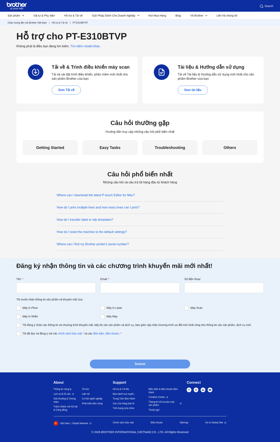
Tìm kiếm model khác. (85, 46)
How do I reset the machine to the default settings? (92, 232)
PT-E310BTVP (80, 22)
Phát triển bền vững (92, 403)
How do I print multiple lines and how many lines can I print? (98, 207)
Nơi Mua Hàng (157, 15)
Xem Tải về (66, 90)
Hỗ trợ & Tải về (73, 15)
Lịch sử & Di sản (62, 394)
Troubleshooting (170, 147)
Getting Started (50, 147)
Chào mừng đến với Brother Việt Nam (27, 22)
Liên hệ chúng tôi (226, 15)
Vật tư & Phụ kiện (44, 15)
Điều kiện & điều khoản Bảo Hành (163, 391)
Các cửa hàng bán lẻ (124, 403)
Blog (178, 15)
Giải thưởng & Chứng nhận (64, 400)
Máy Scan (197, 307)
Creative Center (157, 397)
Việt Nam (61, 423)
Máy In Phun (30, 307)
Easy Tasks (110, 147)
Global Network (80, 423)
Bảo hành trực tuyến (123, 394)
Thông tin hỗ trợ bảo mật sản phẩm (161, 404)
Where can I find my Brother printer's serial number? (93, 244)
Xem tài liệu (192, 90)
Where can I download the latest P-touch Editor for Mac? (96, 195)
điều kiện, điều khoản (106, 333)
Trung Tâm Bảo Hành (124, 398)
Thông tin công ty (62, 389)
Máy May (112, 316)
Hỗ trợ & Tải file (121, 389)
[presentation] (45, 347)
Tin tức (85, 389)
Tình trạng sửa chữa (123, 408)
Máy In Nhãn (30, 316)
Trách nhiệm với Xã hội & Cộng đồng (65, 408)
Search (266, 6)
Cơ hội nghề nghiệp (92, 398)
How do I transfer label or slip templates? (85, 219)
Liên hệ (86, 394)
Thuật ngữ (154, 410)
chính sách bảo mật (70, 333)
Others (230, 147)
